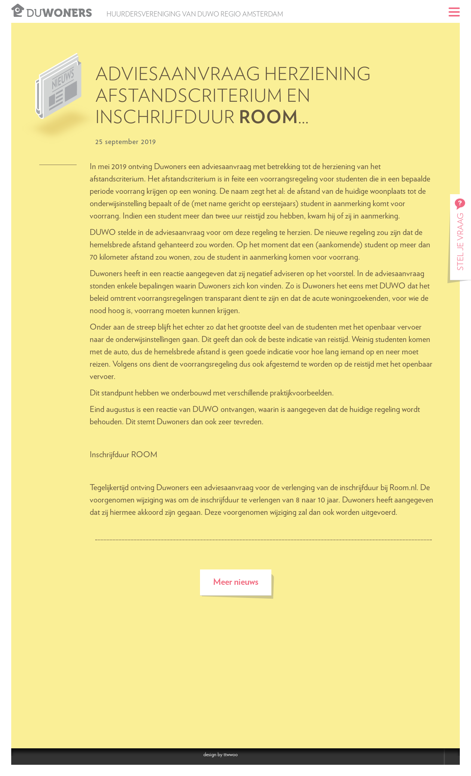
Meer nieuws (235, 582)
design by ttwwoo (220, 754)
